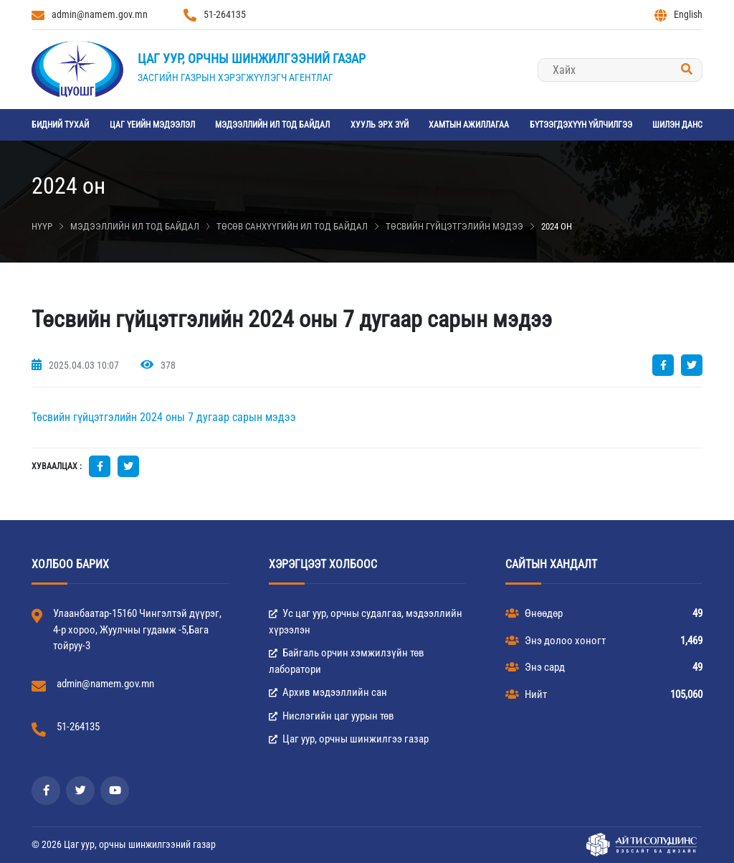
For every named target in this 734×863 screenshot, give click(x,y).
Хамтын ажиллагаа (469, 125)
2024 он (556, 226)
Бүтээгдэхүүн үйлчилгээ (581, 125)
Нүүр (42, 226)
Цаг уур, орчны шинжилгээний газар (252, 58)
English (678, 15)
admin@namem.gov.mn (90, 15)
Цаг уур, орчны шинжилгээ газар (349, 738)
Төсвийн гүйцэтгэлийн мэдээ (454, 226)
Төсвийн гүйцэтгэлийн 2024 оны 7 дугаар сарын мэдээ (164, 417)
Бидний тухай (60, 125)
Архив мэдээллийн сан (328, 692)
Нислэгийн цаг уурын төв (331, 715)
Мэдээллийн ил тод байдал (272, 125)
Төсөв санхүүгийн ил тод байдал (292, 226)
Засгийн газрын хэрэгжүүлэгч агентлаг (235, 77)
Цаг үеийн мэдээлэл (152, 125)
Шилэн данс (677, 125)
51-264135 (215, 15)
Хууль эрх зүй (380, 125)
